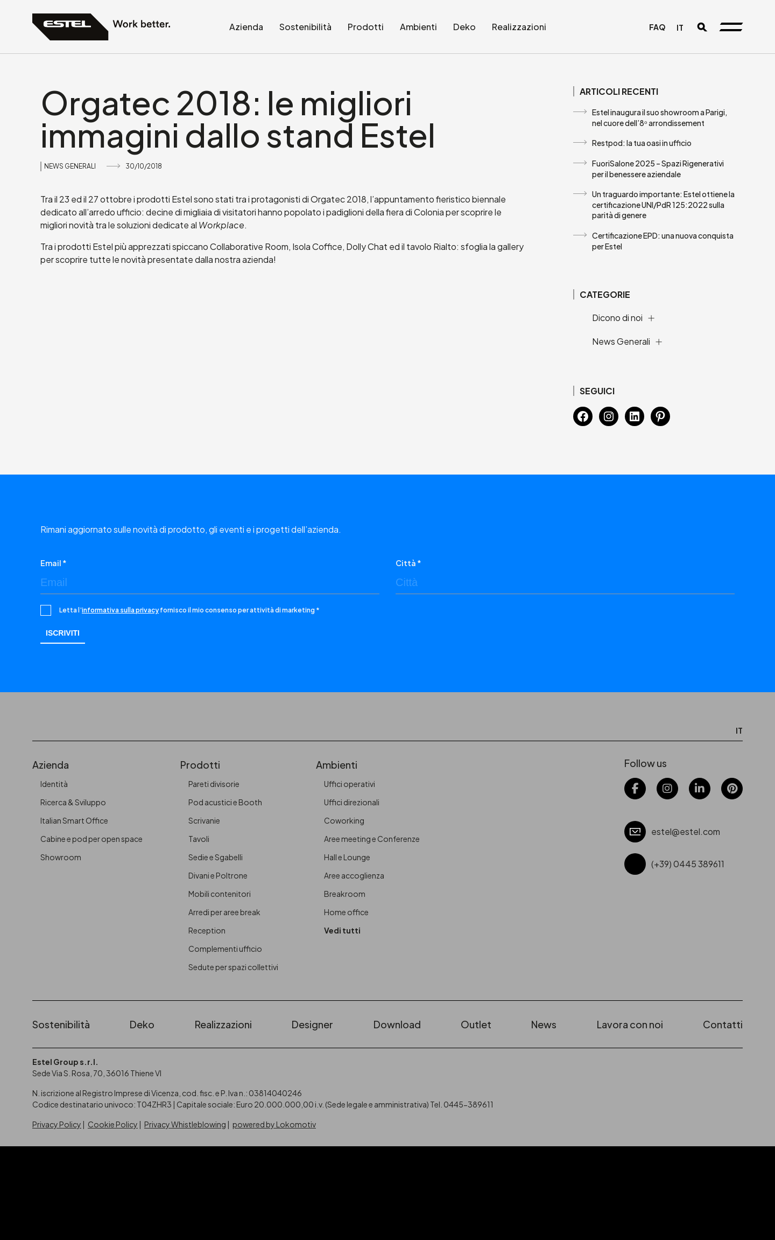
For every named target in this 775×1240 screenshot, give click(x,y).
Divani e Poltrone (218, 875)
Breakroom (344, 893)
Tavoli (198, 839)
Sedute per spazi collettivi (233, 967)
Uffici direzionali (351, 802)
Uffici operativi (349, 784)
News (543, 1024)
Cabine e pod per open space (91, 839)
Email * (53, 563)
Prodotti (366, 26)
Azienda (246, 26)
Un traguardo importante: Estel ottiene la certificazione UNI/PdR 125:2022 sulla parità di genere (663, 204)
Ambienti (418, 26)
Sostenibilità (305, 26)
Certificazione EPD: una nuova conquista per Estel (663, 241)
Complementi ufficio (225, 948)
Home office (346, 912)
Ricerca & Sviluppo (73, 802)
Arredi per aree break (224, 912)
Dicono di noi (617, 317)
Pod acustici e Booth (225, 802)
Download (397, 1024)
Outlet (476, 1024)
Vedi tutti (342, 930)
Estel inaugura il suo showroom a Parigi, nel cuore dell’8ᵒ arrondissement (659, 117)
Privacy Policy (56, 1124)
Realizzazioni (519, 26)
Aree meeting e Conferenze (372, 839)
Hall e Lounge (347, 857)
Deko (464, 26)
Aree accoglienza (354, 875)
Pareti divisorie (213, 784)
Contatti (723, 1024)
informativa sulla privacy (120, 610)
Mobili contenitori (219, 893)
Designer (312, 1024)
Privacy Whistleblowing (185, 1124)
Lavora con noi (630, 1024)
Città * (408, 563)
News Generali (70, 166)
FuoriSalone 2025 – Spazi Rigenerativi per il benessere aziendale (658, 168)
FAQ (657, 27)
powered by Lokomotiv (274, 1124)
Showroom (60, 857)
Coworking (344, 820)
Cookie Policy (113, 1124)
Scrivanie (204, 820)
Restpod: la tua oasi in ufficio (642, 143)
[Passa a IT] (680, 27)
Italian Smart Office (74, 820)
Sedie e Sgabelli (215, 857)
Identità (54, 784)
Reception (207, 930)
